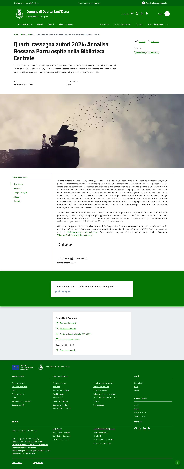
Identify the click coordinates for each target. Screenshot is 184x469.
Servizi (51, 24)
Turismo (139, 24)
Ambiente (56, 386)
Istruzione (104, 24)
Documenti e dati (18, 405)
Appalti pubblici (58, 394)
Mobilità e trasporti (100, 390)
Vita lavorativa (98, 405)
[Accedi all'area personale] (154, 3)
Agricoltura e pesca (59, 383)
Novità (40, 24)
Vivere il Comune (66, 24)
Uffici (14, 390)
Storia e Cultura (139, 416)
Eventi (136, 408)
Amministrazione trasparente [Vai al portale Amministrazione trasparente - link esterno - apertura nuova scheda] (89, 3)
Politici (14, 397)
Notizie (136, 390)
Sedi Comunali (17, 462)
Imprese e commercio (101, 386)
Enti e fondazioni (18, 394)
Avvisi (136, 386)
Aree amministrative (19, 386)
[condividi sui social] (140, 42)
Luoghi (136, 405)
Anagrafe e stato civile (61, 390)
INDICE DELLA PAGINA (31, 177)
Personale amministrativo (21, 401)
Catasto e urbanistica (60, 401)
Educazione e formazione (62, 408)
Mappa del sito (38, 462)
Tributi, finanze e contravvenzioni (105, 397)
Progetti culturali (140, 412)
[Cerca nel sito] (167, 13)
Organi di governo (18, 383)
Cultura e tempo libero (61, 405)
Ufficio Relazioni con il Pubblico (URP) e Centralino (30, 444)
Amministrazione (25, 24)
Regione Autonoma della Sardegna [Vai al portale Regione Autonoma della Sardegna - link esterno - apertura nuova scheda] (26, 3)
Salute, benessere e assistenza (104, 394)
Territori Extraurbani (122, 24)
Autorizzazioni (58, 397)
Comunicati (138, 383)
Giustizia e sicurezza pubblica (103, 383)
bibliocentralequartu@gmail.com (82, 232)
